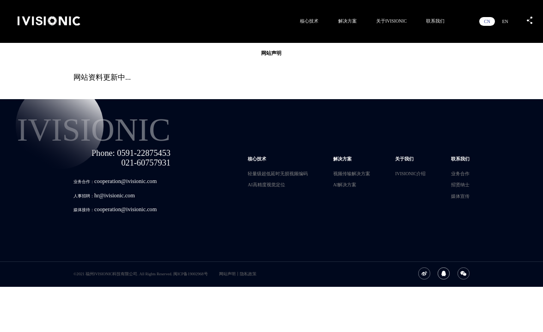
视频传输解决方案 (351, 173)
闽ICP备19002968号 (190, 274)
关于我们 (404, 158)
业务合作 (460, 173)
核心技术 (309, 21)
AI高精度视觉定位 (266, 184)
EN (505, 21)
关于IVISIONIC (391, 21)
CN (487, 21)
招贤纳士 (460, 184)
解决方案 (347, 21)
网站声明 (227, 274)
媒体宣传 (460, 196)
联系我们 (435, 21)
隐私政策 (248, 274)
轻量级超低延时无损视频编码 (278, 173)
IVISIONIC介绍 (410, 173)
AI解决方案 (344, 184)
